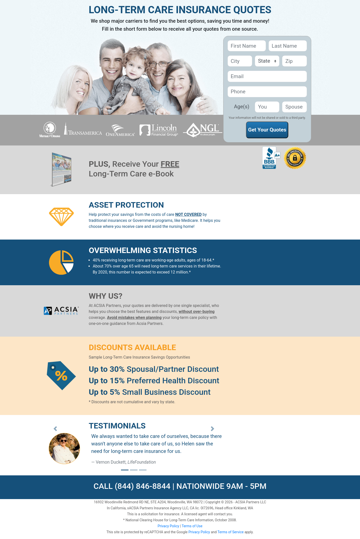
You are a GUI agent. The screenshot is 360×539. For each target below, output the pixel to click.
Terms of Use (192, 526)
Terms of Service (231, 532)
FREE (170, 164)
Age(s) (241, 107)
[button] (55, 428)
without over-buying (196, 311)
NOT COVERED (188, 214)
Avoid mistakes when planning (134, 317)
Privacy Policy (168, 526)
